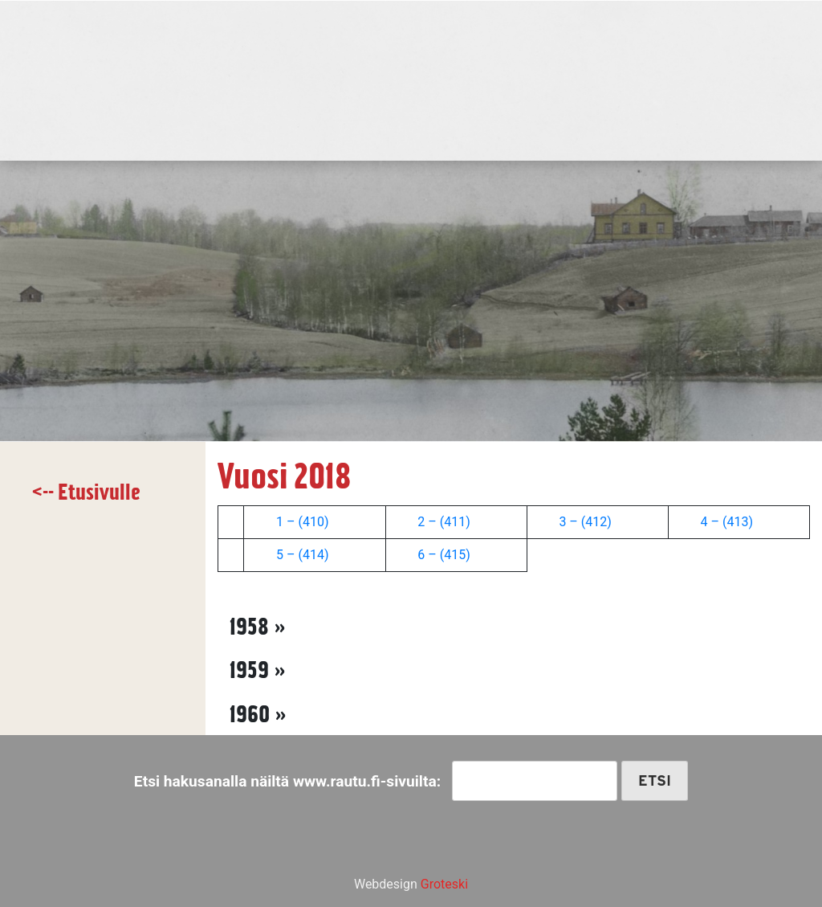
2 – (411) (442, 521)
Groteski (444, 884)
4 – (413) (727, 521)
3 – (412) (585, 521)
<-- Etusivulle (86, 491)
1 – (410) (300, 521)
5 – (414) (302, 554)
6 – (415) (443, 554)
